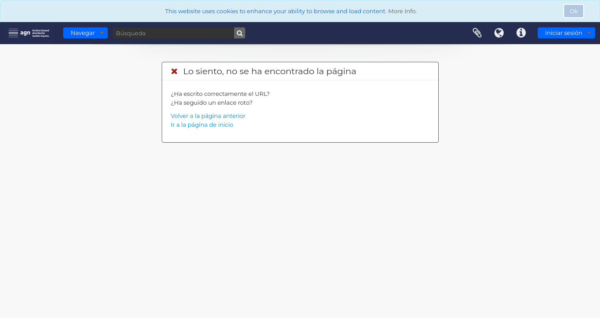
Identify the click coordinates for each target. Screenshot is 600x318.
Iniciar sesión (563, 32)
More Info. (402, 11)
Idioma (499, 33)
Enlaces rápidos (521, 33)
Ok (574, 11)
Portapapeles (477, 33)
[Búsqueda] (179, 32)
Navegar (83, 32)
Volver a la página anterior (208, 115)
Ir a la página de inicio (202, 124)
